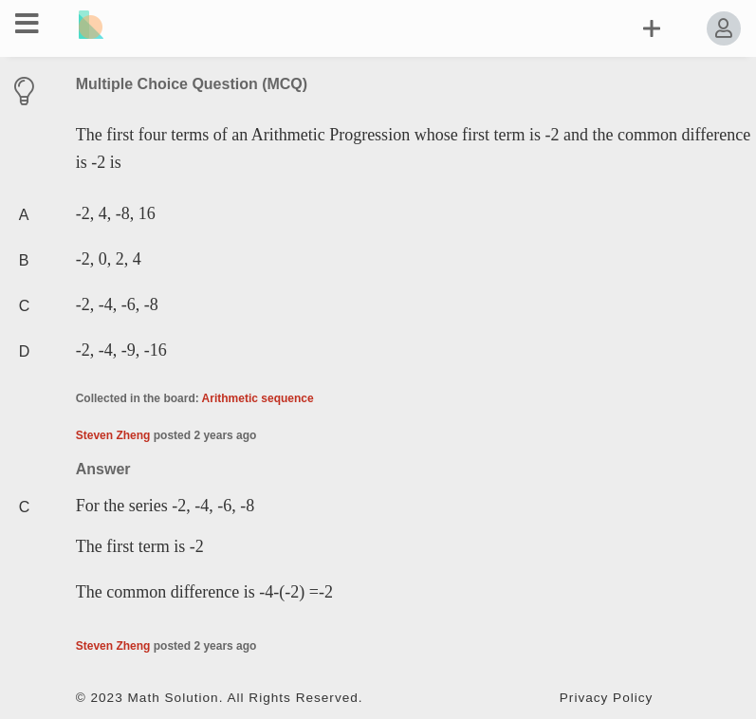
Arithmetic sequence (258, 398)
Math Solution (173, 698)
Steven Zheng (113, 435)
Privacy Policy (607, 698)
